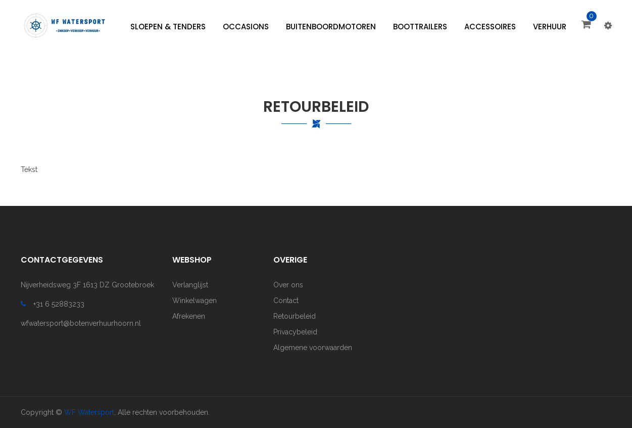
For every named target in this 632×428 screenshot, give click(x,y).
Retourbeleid (294, 316)
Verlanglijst (190, 285)
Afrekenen (188, 316)
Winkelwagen (194, 300)
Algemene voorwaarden (312, 348)
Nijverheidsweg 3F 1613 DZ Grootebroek (87, 285)
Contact (286, 300)
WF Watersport (89, 412)
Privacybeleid (295, 332)
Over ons (288, 285)
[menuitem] (168, 26)
